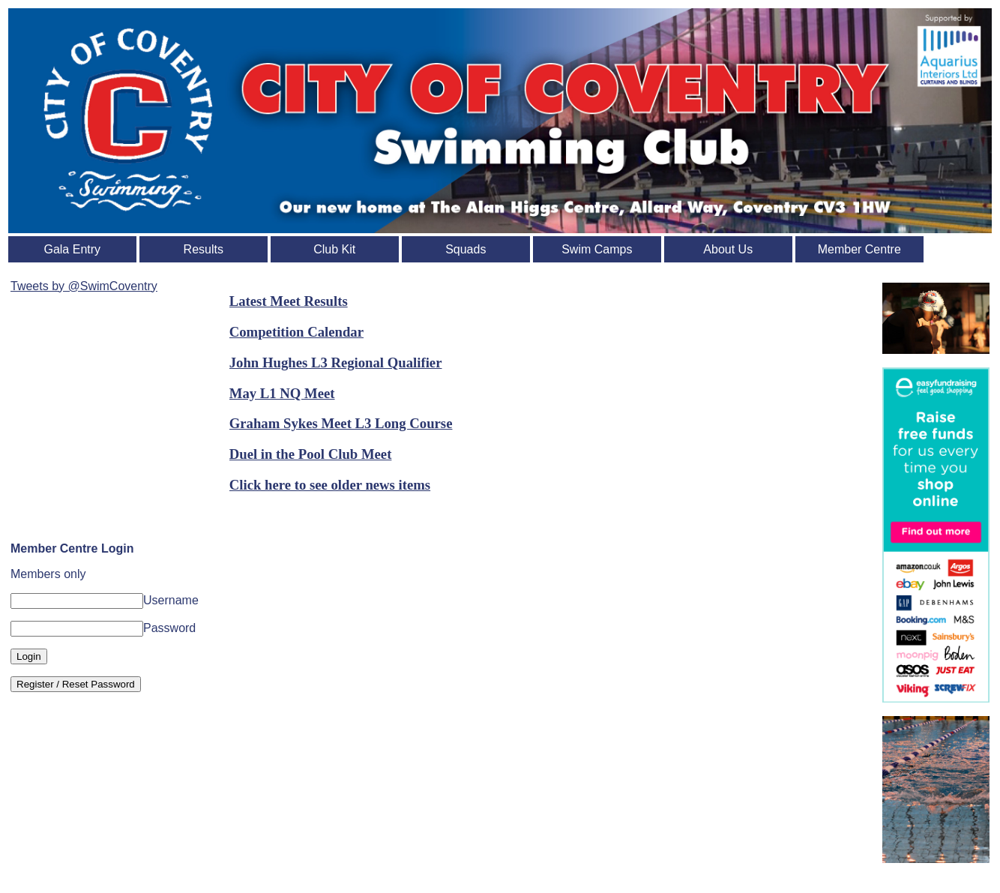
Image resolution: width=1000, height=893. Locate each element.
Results (203, 249)
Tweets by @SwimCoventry (83, 286)
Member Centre (859, 249)
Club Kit (334, 249)
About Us (728, 249)
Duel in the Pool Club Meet (310, 454)
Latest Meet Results (288, 301)
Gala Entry (71, 249)
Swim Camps (596, 249)
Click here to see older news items (329, 485)
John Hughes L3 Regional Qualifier (335, 362)
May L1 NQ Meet (282, 393)
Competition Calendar (296, 332)
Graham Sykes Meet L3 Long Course (341, 423)
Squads (465, 249)
